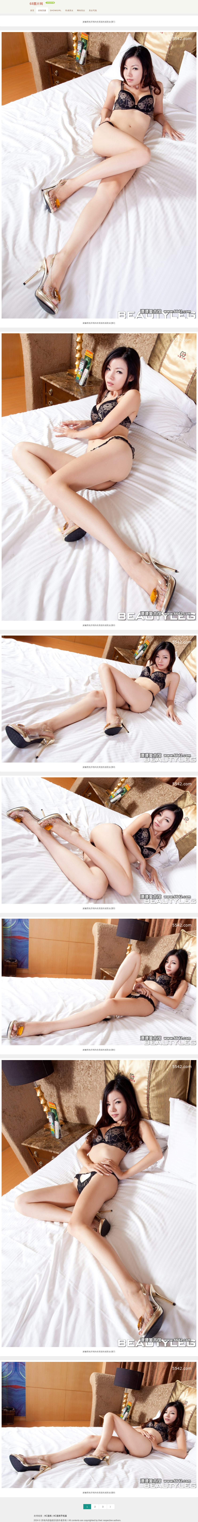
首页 (32, 10)
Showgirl (55, 10)
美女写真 (93, 10)
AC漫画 (48, 1516)
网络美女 (81, 10)
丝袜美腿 (42, 10)
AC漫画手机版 (60, 1516)
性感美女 (69, 10)
